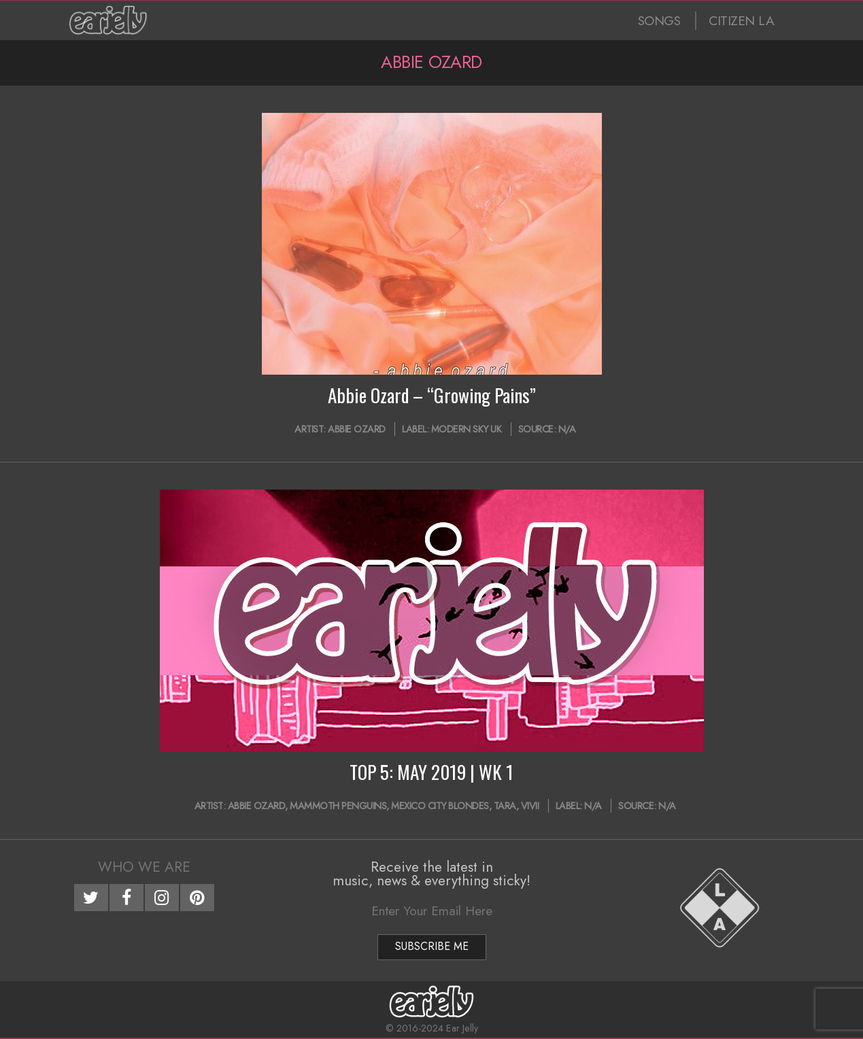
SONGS (659, 21)
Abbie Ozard (357, 429)
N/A (567, 429)
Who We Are (144, 867)
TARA (505, 806)
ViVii (530, 806)
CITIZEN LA (741, 21)
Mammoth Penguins (338, 806)
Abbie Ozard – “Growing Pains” (432, 395)
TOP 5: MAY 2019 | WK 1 (431, 771)
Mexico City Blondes (440, 806)
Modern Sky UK (466, 429)
